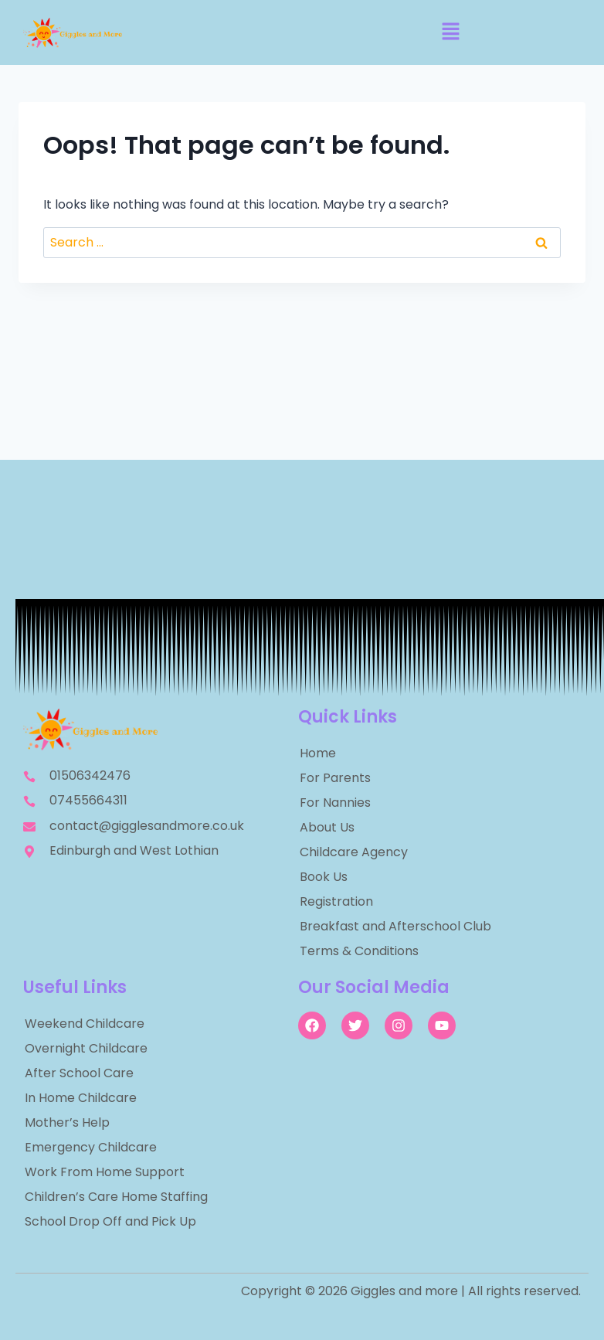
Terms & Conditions (359, 951)
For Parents (335, 778)
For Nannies (335, 802)
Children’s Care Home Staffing (116, 1197)
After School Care (79, 1073)
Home (318, 753)
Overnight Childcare (86, 1048)
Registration (336, 901)
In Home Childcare (81, 1098)
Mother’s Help (67, 1122)
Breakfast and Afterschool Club (395, 926)
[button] (450, 32)
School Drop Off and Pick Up (110, 1221)
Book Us (324, 877)
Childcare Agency (354, 852)
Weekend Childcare (84, 1023)
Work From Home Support (105, 1172)
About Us (327, 827)
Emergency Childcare (91, 1147)
